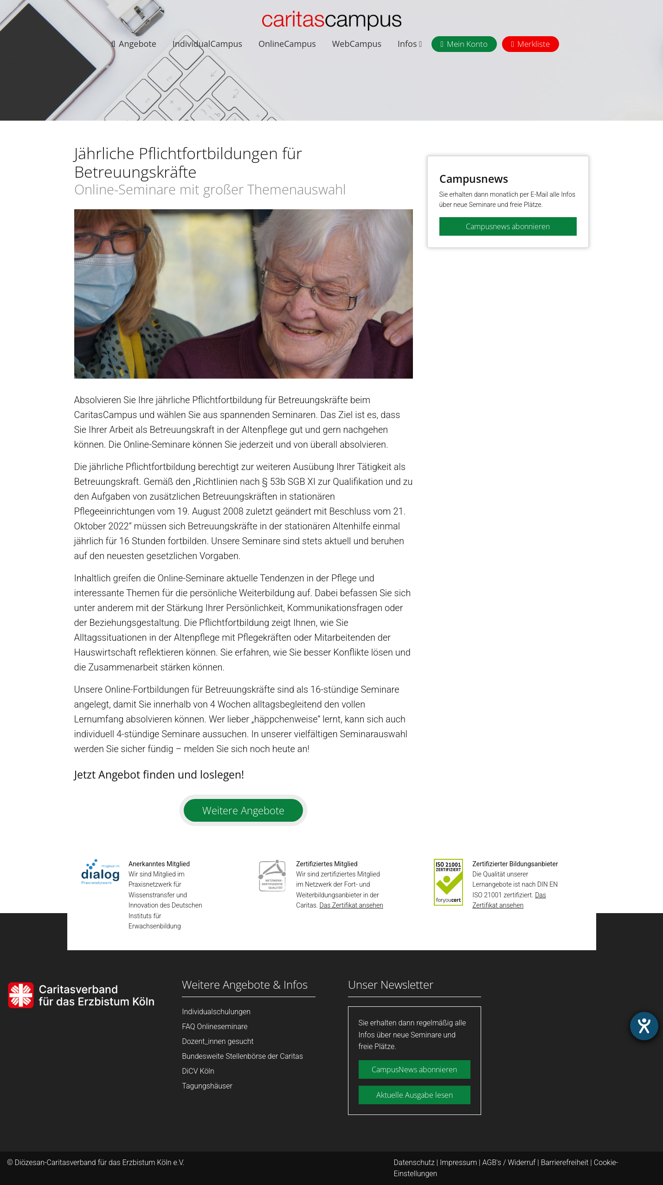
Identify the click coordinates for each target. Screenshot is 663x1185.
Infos (410, 43)
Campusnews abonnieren (508, 226)
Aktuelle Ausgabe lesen (414, 1095)
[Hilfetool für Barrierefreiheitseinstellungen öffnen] (644, 1026)
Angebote (137, 43)
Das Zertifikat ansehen (351, 905)
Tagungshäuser (207, 1086)
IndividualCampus (207, 43)
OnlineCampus (287, 43)
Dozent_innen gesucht (217, 1041)
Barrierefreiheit (565, 1162)
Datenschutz (414, 1162)
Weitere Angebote (243, 810)
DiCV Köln (198, 1071)
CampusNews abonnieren (414, 1069)
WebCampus (356, 43)
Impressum (458, 1162)
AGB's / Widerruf (508, 1162)
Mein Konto (467, 44)
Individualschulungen (216, 1011)
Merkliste (533, 44)
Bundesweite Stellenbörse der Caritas (242, 1056)
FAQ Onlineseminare (214, 1026)
